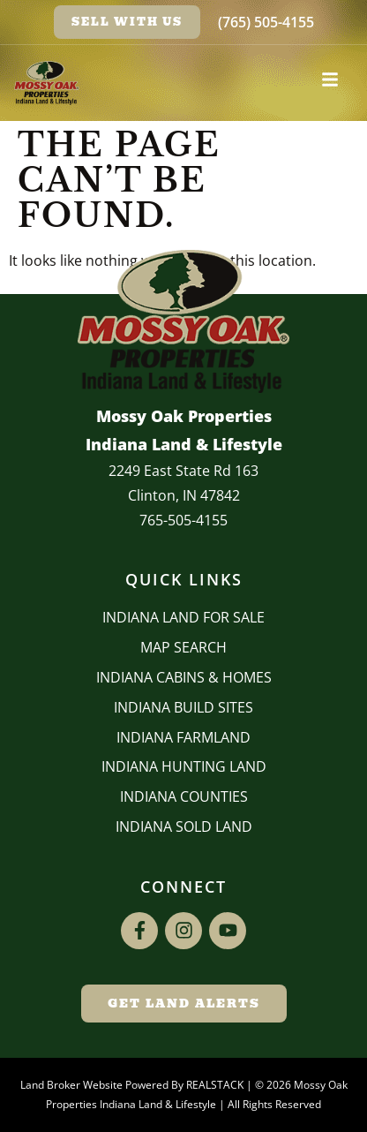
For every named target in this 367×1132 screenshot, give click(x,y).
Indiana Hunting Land (183, 766)
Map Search (183, 647)
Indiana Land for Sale (183, 617)
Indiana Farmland (183, 737)
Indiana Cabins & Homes (184, 677)
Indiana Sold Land (184, 826)
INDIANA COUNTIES (184, 796)
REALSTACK (214, 1084)
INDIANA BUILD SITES (183, 707)
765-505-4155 (183, 520)
